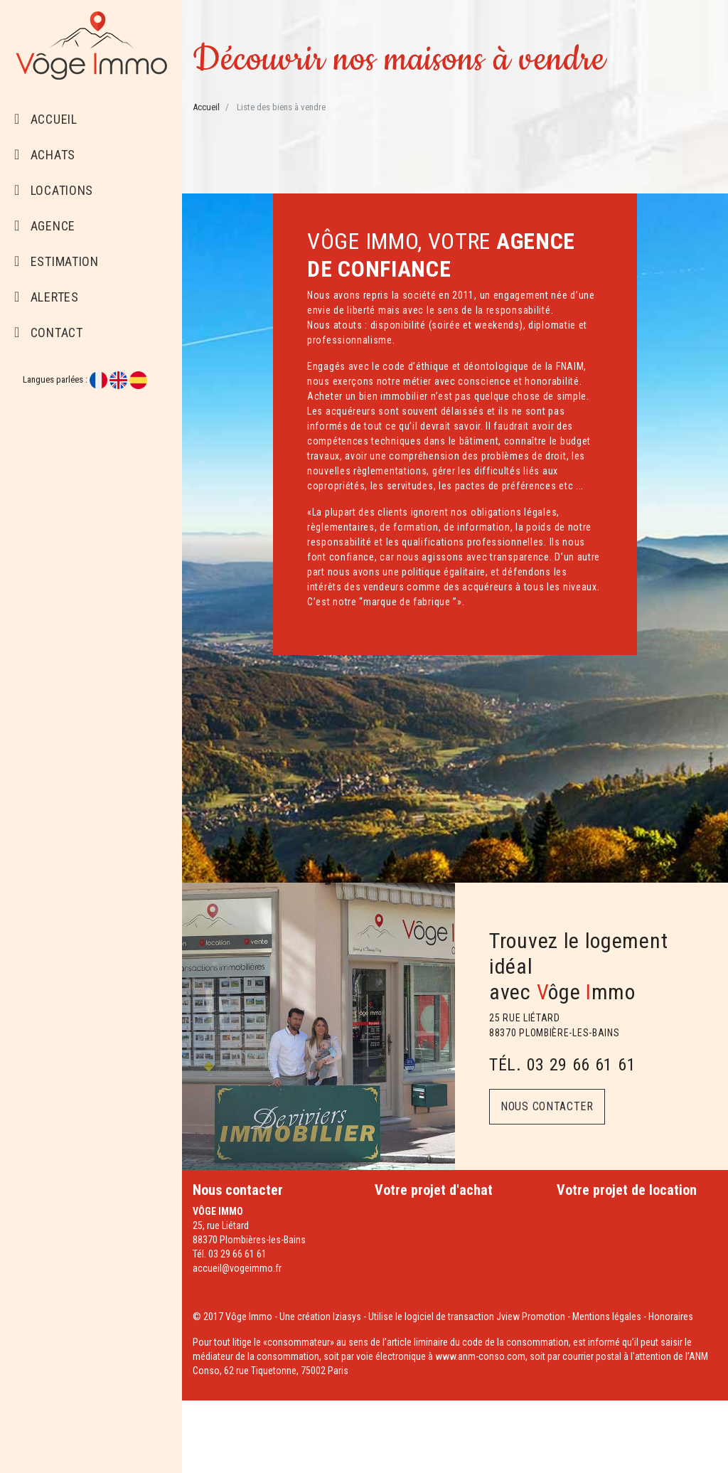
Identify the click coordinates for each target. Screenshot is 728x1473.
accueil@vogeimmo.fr (237, 1268)
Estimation (56, 261)
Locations (53, 190)
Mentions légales (606, 1316)
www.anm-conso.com (480, 1356)
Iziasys (347, 1316)
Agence (44, 225)
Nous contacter (547, 1106)
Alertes (46, 296)
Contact (48, 332)
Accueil (45, 119)
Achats (44, 154)
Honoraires (670, 1316)
